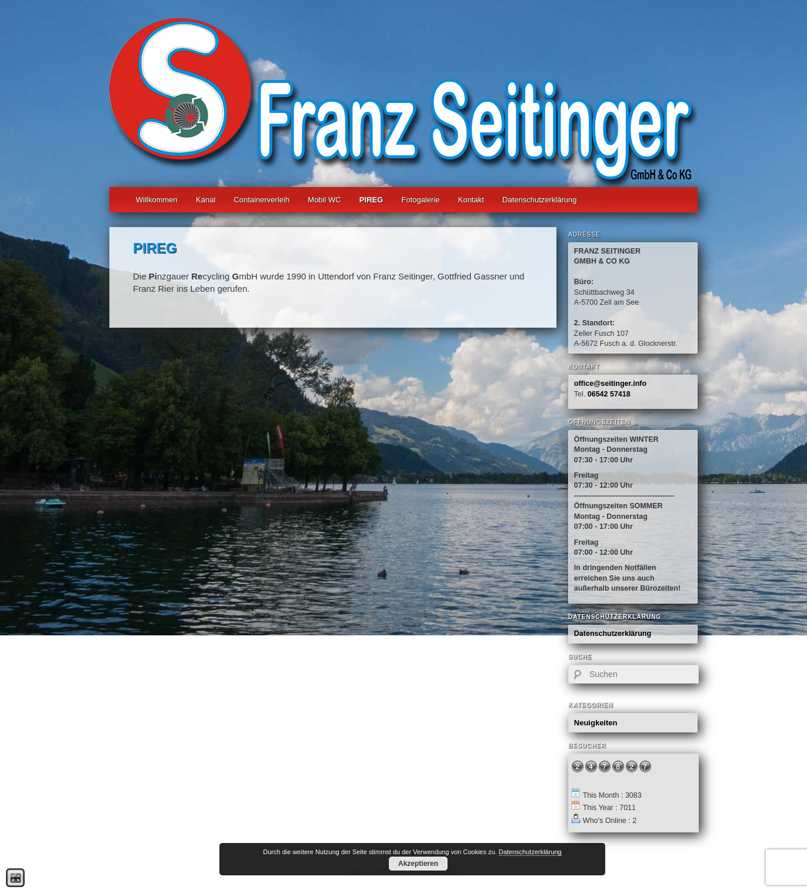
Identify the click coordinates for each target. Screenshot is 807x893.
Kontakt (471, 199)
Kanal (205, 199)
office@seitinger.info (610, 383)
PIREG (371, 199)
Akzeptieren (418, 863)
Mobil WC (324, 199)
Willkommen (157, 199)
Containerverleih (261, 199)
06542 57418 (609, 394)
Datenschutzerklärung (539, 199)
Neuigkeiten (596, 722)
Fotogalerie (421, 199)
